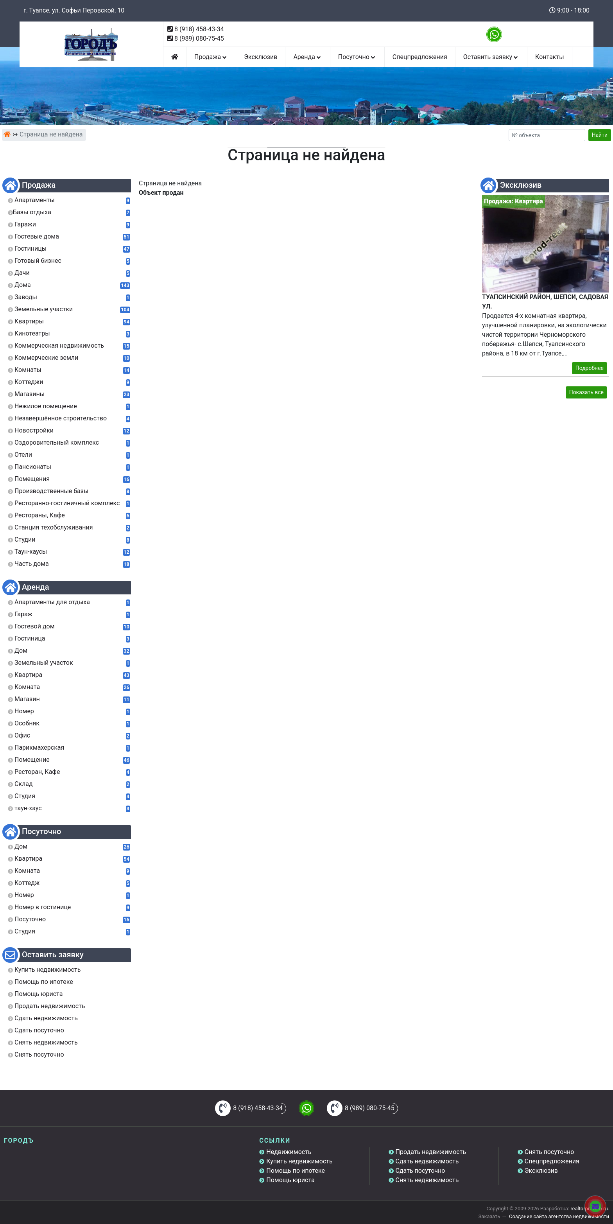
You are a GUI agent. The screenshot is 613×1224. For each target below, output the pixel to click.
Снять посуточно (549, 1152)
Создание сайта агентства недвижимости (559, 1216)
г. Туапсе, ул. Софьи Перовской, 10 (73, 10)
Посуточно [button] (357, 57)
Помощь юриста (290, 1180)
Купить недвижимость (299, 1161)
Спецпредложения (420, 57)
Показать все (586, 392)
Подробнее (589, 368)
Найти (600, 135)
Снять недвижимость (427, 1180)
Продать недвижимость (431, 1152)
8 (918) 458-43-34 (199, 29)
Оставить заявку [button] (491, 57)
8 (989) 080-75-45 (199, 38)
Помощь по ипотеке (295, 1170)
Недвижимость (288, 1152)
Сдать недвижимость (427, 1161)
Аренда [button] (307, 57)
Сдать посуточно (420, 1170)
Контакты (549, 57)
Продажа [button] (211, 57)
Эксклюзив (260, 57)
